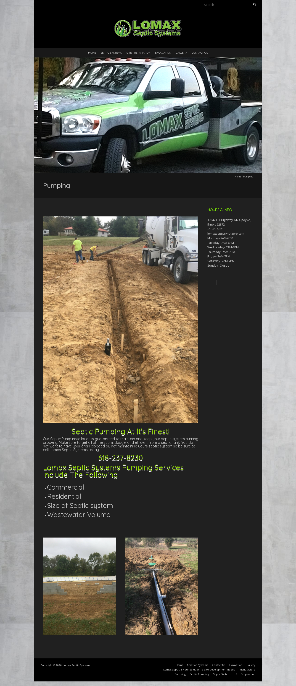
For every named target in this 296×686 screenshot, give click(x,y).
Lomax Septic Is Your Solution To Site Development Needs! (199, 669)
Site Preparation (138, 52)
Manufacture (247, 669)
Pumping (180, 674)
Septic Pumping (199, 674)
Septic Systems (111, 52)
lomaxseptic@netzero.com (225, 233)
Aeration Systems (197, 665)
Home (92, 52)
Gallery (181, 52)
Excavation (163, 52)
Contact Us (200, 52)
